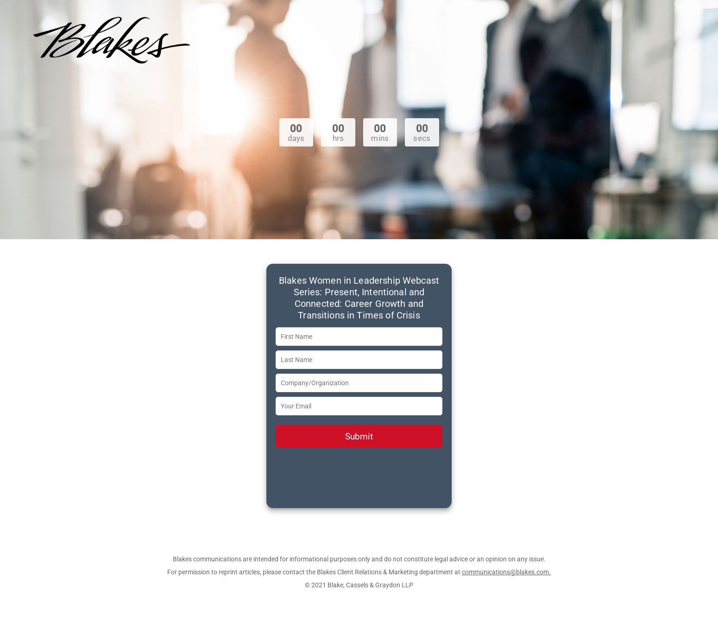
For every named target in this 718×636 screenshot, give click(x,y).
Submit (359, 436)
